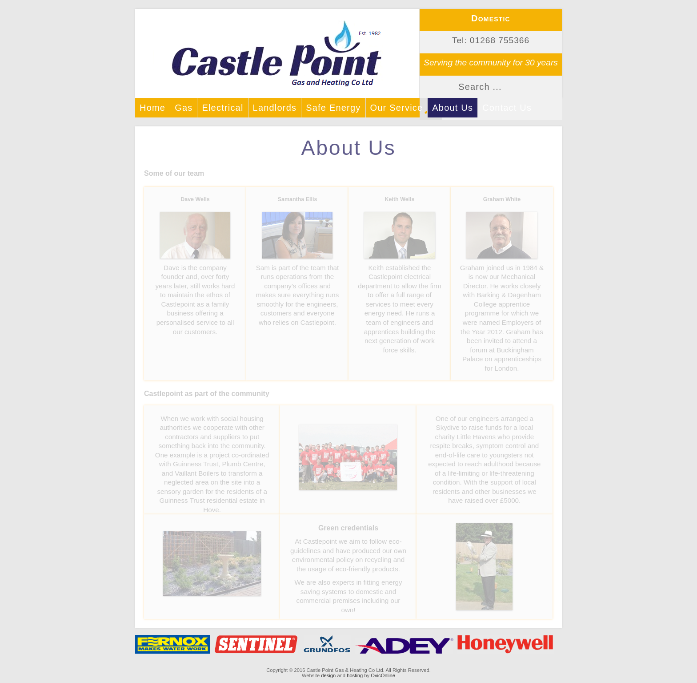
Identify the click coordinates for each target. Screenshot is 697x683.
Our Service (396, 108)
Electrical (222, 108)
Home (152, 108)
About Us (452, 108)
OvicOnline (383, 675)
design (328, 675)
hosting (355, 675)
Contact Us (507, 108)
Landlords (275, 108)
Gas (183, 108)
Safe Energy (333, 108)
